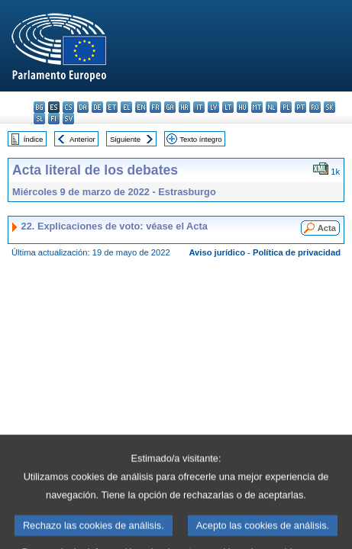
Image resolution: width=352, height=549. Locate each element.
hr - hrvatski (184, 107)
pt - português (300, 107)
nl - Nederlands (271, 107)
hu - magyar (242, 107)
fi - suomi (54, 118)
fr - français (155, 107)
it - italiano (199, 107)
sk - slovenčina (329, 107)
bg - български (39, 107)
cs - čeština (68, 107)
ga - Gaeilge (170, 107)
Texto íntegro (200, 139)
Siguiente (125, 139)
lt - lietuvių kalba (228, 107)
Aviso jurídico (217, 252)
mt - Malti (257, 107)
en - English (141, 107)
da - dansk (83, 107)
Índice (34, 139)
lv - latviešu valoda (213, 107)
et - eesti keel (112, 107)
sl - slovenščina (39, 118)
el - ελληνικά (126, 107)
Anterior (82, 139)
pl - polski (286, 107)
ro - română (315, 107)
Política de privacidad (297, 252)
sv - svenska (68, 118)
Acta (327, 228)
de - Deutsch (97, 107)
